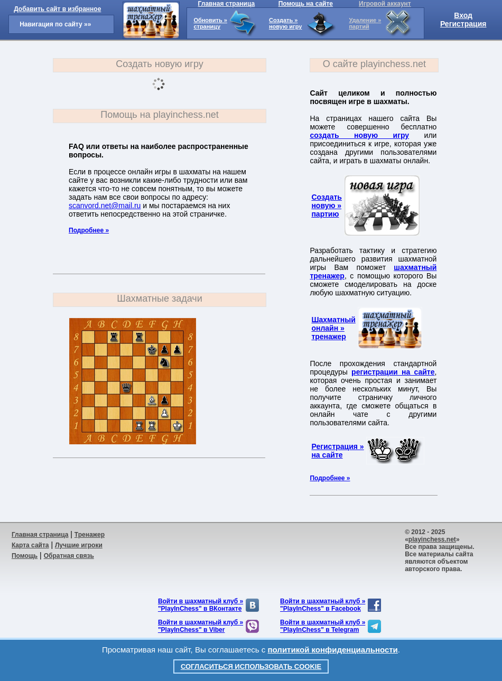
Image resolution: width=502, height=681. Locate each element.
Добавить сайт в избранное (57, 9)
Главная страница (226, 3)
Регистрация (463, 24)
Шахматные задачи (159, 298)
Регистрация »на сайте (337, 450)
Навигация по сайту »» (55, 24)
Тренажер (90, 534)
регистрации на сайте (392, 372)
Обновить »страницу (210, 23)
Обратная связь (69, 555)
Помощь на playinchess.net (159, 114)
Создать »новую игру (285, 23)
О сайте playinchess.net (374, 64)
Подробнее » (89, 230)
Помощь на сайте (305, 3)
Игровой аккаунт (385, 3)
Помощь (25, 555)
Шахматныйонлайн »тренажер (333, 328)
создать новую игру (359, 135)
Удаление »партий (365, 23)
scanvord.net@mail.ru (105, 205)
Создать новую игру (159, 64)
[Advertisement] (269, 561)
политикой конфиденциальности (333, 649)
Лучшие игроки (79, 545)
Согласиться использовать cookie (251, 666)
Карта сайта (30, 545)
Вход (463, 15)
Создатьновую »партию (326, 205)
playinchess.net (432, 539)
